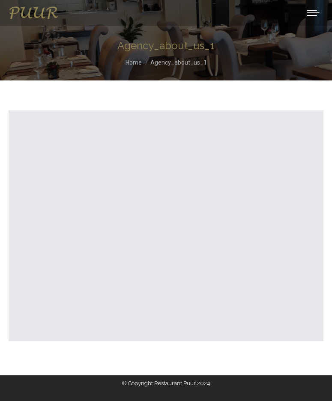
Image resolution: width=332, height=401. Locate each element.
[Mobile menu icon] (313, 13)
